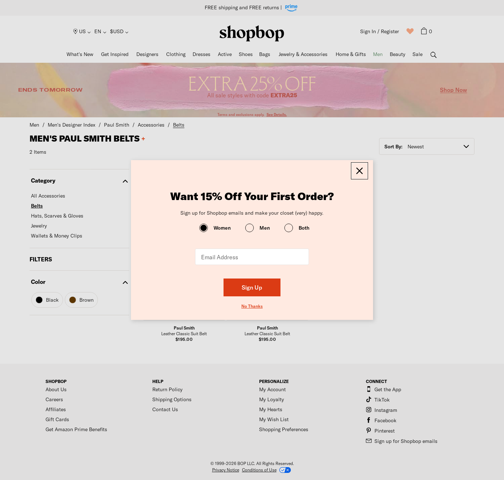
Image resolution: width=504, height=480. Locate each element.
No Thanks (252, 305)
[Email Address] (252, 257)
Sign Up (252, 287)
